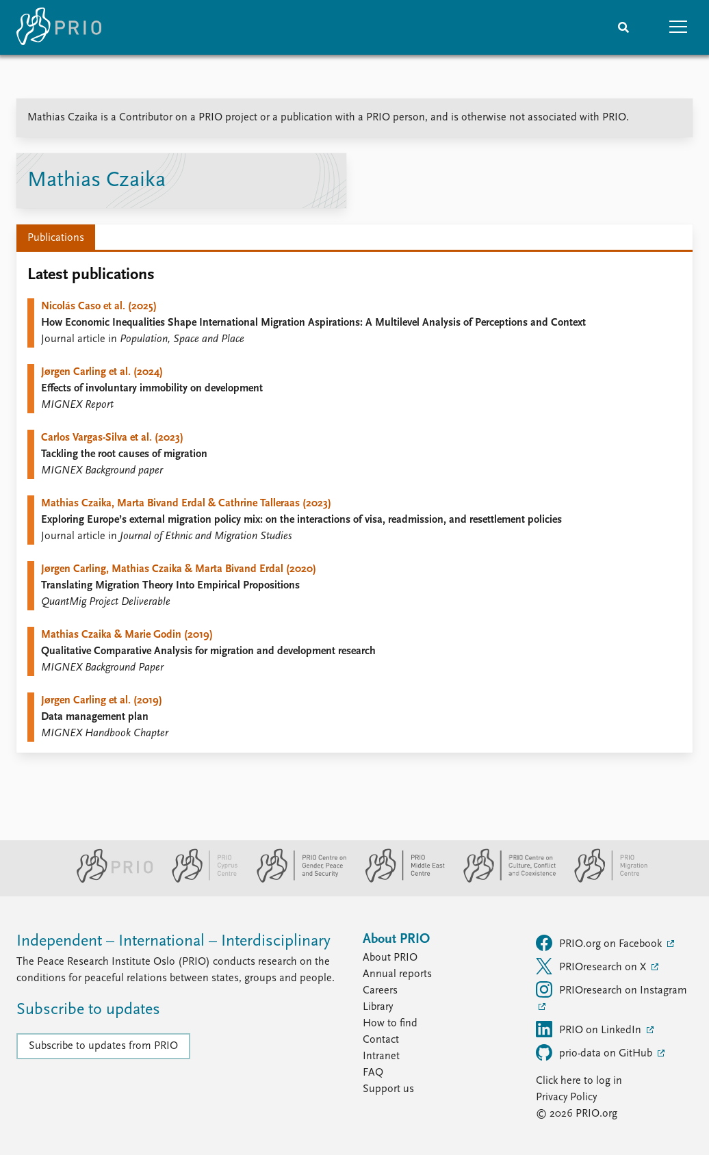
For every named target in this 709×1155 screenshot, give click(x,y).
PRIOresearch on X (592, 966)
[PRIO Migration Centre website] (603, 879)
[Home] (58, 27)
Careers (380, 990)
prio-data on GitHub (595, 1052)
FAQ (373, 1072)
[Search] (623, 27)
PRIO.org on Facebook (600, 943)
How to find (390, 1023)
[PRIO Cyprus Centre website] (199, 879)
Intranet (381, 1056)
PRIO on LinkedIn (590, 1029)
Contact (381, 1040)
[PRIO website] (109, 879)
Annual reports (397, 974)
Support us (388, 1089)
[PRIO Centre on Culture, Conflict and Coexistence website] (504, 879)
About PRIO (390, 957)
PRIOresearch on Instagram (611, 989)
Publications (55, 238)
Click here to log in (579, 1081)
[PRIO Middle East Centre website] (399, 879)
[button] (678, 27)
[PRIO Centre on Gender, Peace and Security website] (296, 879)
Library (378, 1007)
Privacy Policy (566, 1097)
